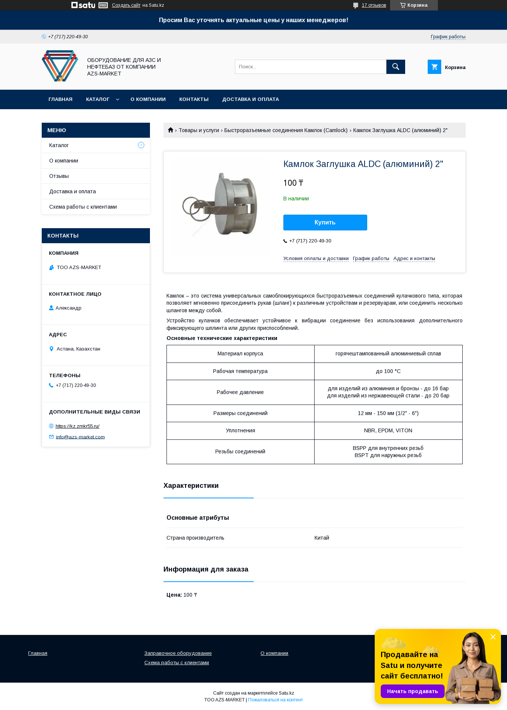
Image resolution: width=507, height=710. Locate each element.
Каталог (97, 99)
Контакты (194, 99)
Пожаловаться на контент (275, 699)
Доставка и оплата (250, 99)
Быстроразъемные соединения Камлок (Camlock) (286, 130)
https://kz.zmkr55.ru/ (78, 426)
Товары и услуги (199, 130)
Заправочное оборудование (178, 653)
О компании (148, 99)
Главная (60, 99)
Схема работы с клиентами (83, 207)
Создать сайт (126, 5)
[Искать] (395, 67)
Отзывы (59, 176)
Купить (325, 222)
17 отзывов (374, 5)
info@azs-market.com (80, 436)
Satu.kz (286, 693)
